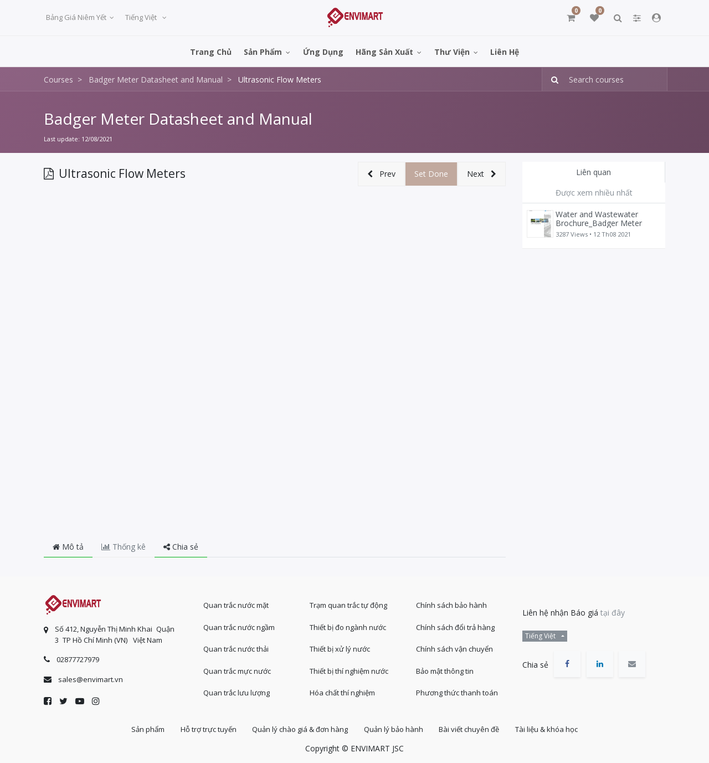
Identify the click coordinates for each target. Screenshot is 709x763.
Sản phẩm (144, 729)
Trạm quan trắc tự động (348, 605)
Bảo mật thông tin (445, 670)
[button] (381, 174)
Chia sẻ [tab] (180, 546)
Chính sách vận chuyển (454, 648)
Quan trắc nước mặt (236, 605)
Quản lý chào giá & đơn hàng (299, 729)
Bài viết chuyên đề (471, 729)
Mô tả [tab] (68, 546)
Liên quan (593, 172)
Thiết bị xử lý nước (340, 648)
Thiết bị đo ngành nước (348, 626)
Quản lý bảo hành (394, 729)
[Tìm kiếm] (551, 79)
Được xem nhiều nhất (594, 192)
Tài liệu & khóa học (549, 729)
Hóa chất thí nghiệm (342, 692)
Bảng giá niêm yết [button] (77, 17)
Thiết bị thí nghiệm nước (349, 670)
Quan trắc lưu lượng (236, 692)
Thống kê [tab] (123, 546)
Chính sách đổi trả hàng (455, 626)
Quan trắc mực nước (237, 670)
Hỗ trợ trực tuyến (206, 729)
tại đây (612, 612)
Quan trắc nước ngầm (239, 626)
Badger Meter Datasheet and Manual (178, 118)
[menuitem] (211, 51)
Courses (58, 79)
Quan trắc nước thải (236, 648)
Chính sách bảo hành (451, 605)
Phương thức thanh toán (457, 692)
